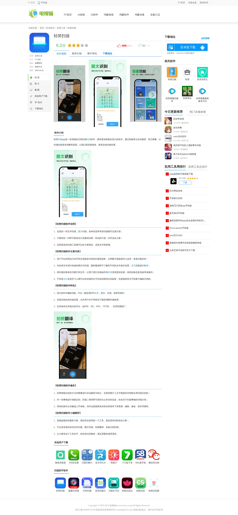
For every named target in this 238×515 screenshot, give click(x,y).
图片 (80, 231)
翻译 (146, 265)
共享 (110, 272)
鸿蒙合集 (139, 14)
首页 (42, 28)
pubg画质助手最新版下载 (181, 174)
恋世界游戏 (178, 119)
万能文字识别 (114, 492)
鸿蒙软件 (124, 14)
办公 (65, 279)
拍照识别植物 (154, 492)
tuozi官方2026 (176, 235)
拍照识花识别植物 (127, 492)
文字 (133, 265)
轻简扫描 (60, 491)
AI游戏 (81, 14)
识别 (89, 139)
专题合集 (192, 3)
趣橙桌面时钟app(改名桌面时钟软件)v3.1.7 (188, 220)
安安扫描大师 (100, 492)
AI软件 (94, 14)
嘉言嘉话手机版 (177, 213)
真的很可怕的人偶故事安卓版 (187, 145)
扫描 (60, 139)
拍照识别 (140, 491)
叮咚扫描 (87, 491)
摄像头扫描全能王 (73, 492)
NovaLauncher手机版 (179, 228)
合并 (96, 293)
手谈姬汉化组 (176, 198)
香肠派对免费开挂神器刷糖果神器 (185, 243)
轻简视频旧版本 (172, 98)
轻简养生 (187, 97)
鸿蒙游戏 (109, 14)
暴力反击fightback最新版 (184, 154)
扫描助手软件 (61, 470)
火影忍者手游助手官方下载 (182, 250)
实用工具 (61, 28)
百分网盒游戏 (176, 191)
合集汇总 (155, 14)
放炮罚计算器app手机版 (181, 206)
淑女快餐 (177, 128)
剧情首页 (204, 3)
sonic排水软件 (179, 136)
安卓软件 (50, 28)
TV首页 (31, 3)
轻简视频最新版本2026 (202, 98)
